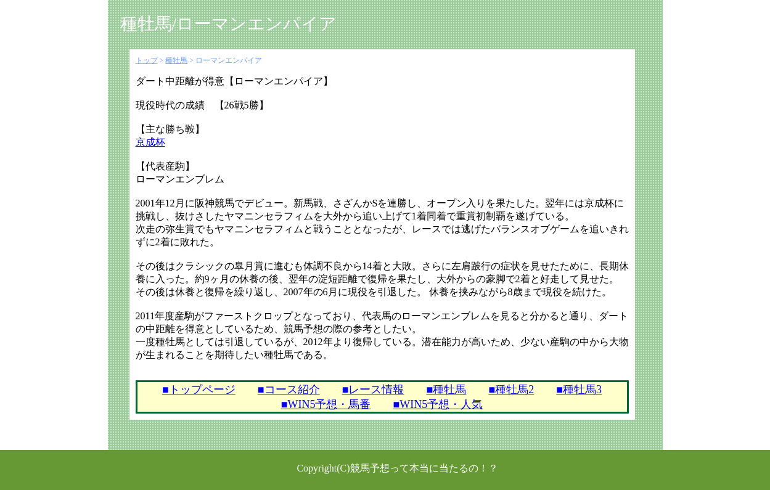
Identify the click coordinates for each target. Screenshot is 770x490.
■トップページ (199, 389)
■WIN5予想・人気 (438, 404)
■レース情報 (373, 389)
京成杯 (150, 142)
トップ (147, 60)
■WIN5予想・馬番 (326, 404)
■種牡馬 (447, 389)
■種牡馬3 (579, 389)
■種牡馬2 (511, 389)
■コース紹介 (289, 389)
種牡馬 (176, 60)
